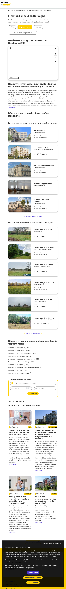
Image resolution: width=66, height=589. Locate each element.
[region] (33, 63)
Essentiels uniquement (32, 578)
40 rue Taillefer (39, 130)
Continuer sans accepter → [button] (51, 543)
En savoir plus (33, 573)
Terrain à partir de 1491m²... (44, 265)
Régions (38, 27)
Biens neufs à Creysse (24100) (18, 365)
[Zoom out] (55, 51)
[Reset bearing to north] (55, 54)
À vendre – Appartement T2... (45, 184)
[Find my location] (55, 61)
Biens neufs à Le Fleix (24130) (18, 370)
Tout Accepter (33, 583)
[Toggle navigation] (62, 4)
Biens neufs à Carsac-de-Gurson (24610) (22, 353)
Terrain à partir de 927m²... (44, 300)
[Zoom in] (55, 48)
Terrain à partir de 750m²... (44, 230)
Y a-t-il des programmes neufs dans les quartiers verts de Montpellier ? (46, 500)
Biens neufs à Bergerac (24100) (19, 350)
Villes (12, 27)
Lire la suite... (13, 108)
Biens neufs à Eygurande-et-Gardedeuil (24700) (25, 368)
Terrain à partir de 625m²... (44, 247)
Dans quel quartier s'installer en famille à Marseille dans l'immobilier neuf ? (19, 500)
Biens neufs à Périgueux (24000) (19, 348)
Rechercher (33, 393)
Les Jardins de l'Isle (41, 148)
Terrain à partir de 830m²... (44, 318)
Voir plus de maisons (33, 333)
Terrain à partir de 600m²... (44, 282)
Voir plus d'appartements (33, 216)
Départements (24, 27)
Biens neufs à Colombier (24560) (19, 356)
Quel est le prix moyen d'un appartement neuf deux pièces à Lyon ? (19, 432)
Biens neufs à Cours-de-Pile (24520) (21, 362)
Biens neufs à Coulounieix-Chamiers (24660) (23, 359)
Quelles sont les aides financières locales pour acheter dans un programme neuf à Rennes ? (46, 434)
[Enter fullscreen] (55, 57)
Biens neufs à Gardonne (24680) (19, 373)
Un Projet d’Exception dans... (44, 165)
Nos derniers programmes (23, 33)
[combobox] (21, 388)
